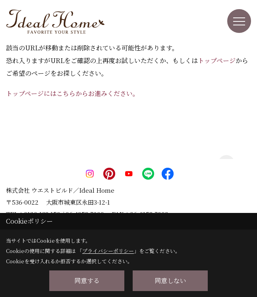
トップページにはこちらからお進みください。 (72, 93)
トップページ (217, 60)
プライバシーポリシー (108, 251)
